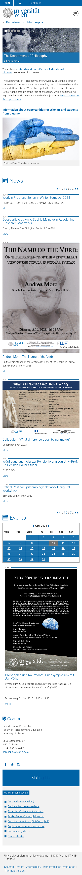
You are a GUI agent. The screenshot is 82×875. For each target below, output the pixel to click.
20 (9, 553)
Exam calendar (16, 836)
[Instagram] (18, 764)
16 (43, 548)
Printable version (15, 870)
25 (63, 553)
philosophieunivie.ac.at (16, 751)
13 (9, 548)
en (7, 3)
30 (43, 559)
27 (9, 559)
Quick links (35, 3)
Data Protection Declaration (59, 866)
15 (31, 548)
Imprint (20, 866)
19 (73, 548)
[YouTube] (12, 764)
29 (31, 559)
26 (73, 553)
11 (63, 543)
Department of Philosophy (24, 22)
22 (31, 553)
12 (73, 543)
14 (20, 548)
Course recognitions (19, 831)
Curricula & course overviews (23, 806)
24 (53, 553)
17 (53, 548)
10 (53, 543)
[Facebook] (6, 764)
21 (20, 553)
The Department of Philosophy (25, 56)
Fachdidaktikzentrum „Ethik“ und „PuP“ (28, 821)
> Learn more (12, 61)
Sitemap (9, 866)
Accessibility (33, 866)
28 (20, 559)
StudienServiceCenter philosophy (26, 816)
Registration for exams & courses (26, 826)
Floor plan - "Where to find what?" (25, 811)
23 (43, 553)
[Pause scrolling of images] (18, 31)
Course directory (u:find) (21, 801)
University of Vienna (27, 69)
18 (63, 548)
